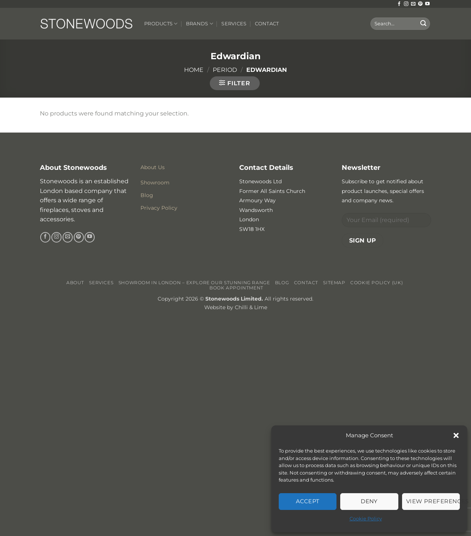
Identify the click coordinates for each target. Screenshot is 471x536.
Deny (369, 501)
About (75, 282)
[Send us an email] (413, 4)
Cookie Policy (366, 518)
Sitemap (334, 282)
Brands (199, 23)
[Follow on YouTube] (427, 4)
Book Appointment (236, 288)
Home (193, 69)
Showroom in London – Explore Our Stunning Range (194, 282)
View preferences (433, 501)
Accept (308, 501)
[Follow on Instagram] (406, 4)
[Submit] (423, 24)
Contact (267, 23)
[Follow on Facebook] (399, 4)
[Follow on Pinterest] (420, 4)
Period (225, 69)
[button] (456, 435)
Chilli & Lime (251, 307)
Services (233, 23)
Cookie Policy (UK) (376, 282)
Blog (282, 282)
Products (161, 23)
